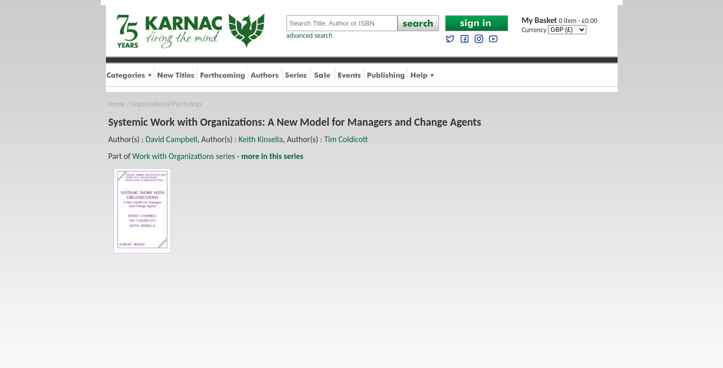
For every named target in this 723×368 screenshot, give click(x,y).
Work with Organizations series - (218, 156)
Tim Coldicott (346, 139)
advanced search (310, 35)
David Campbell (171, 139)
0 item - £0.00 (560, 20)
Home (116, 104)
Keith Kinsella (260, 139)
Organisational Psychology (166, 104)
